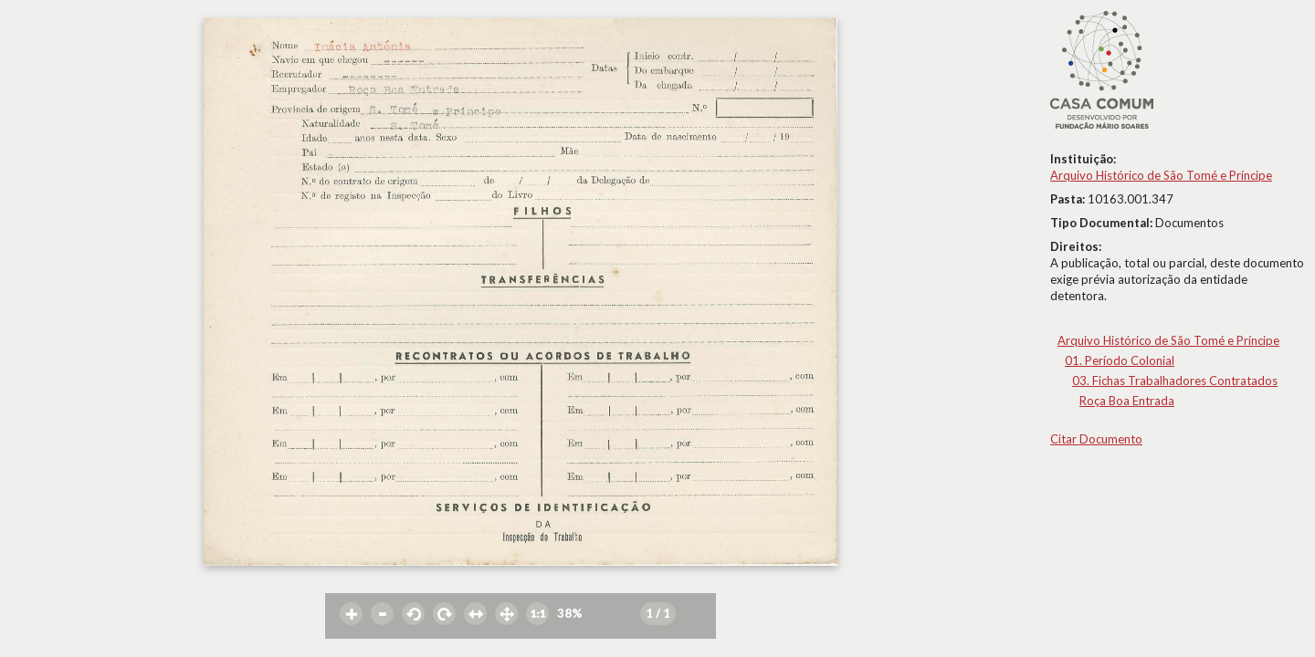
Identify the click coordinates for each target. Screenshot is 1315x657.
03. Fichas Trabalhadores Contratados (1175, 380)
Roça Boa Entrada (1126, 400)
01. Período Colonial (1119, 360)
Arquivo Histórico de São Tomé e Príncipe (1161, 175)
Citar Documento (1096, 439)
